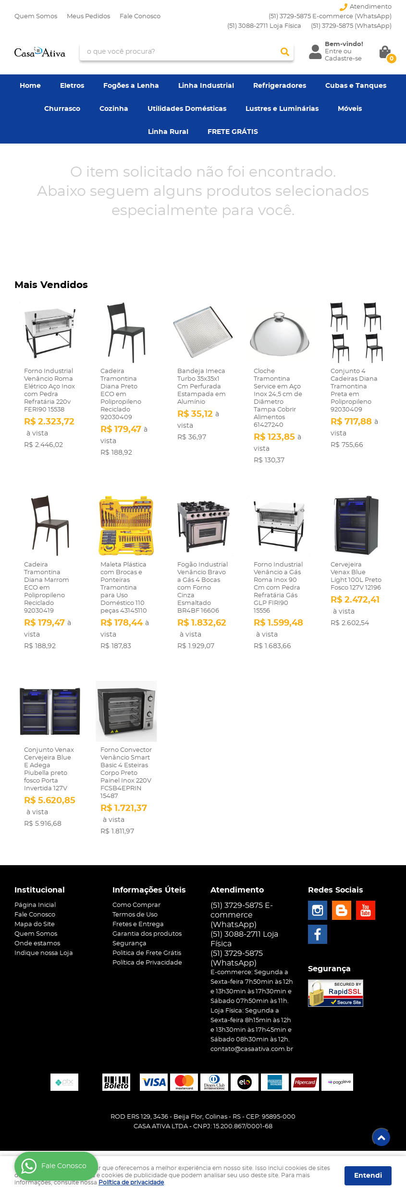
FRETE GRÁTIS (233, 132)
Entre (333, 51)
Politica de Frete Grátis (146, 953)
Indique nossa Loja (43, 953)
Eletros (72, 86)
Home (30, 86)
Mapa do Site (34, 924)
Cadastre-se (343, 59)
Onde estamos (37, 944)
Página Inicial (35, 905)
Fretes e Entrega (138, 924)
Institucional (39, 890)
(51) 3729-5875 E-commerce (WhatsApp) (330, 16)
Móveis (350, 109)
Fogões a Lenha (131, 86)
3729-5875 (351, 26)
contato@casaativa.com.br (251, 1049)
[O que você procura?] (285, 51)
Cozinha (113, 109)
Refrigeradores (279, 86)
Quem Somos (35, 16)
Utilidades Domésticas (187, 109)
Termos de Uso (135, 915)
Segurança (129, 944)
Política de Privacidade (147, 963)
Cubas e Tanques (355, 86)
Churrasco (62, 109)
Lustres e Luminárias (282, 109)
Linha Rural (168, 132)
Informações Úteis (149, 890)
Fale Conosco (140, 16)
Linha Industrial (206, 86)
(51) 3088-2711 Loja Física (264, 26)
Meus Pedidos (88, 16)
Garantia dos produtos (147, 934)
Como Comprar (136, 905)
